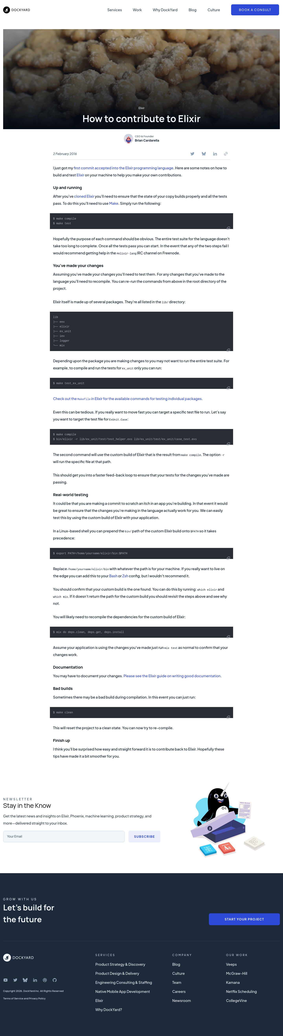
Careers (179, 991)
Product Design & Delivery (117, 973)
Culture (214, 9)
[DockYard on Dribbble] (45, 980)
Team (176, 982)
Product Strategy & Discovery (120, 964)
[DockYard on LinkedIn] (35, 980)
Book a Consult (255, 10)
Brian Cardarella (147, 140)
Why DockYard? (108, 1009)
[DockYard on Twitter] (15, 980)
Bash (113, 576)
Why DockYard (165, 9)
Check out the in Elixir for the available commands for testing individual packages (127, 398)
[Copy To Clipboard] (226, 154)
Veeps (231, 964)
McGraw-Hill (236, 973)
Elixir (142, 108)
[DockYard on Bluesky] (25, 980)
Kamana (233, 982)
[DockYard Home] (18, 958)
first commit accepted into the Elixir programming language (123, 168)
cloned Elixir (84, 196)
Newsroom (181, 1000)
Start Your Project (244, 919)
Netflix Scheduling (241, 991)
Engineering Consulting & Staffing (123, 982)
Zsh (125, 576)
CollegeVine (236, 1000)
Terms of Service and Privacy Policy (24, 998)
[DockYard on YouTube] (5, 980)
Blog (193, 9)
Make (113, 203)
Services (114, 9)
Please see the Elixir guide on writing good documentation (172, 676)
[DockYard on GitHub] (54, 980)
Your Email (14, 836)
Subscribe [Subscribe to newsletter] (144, 836)
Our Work (237, 955)
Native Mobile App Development (122, 991)
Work (137, 9)
